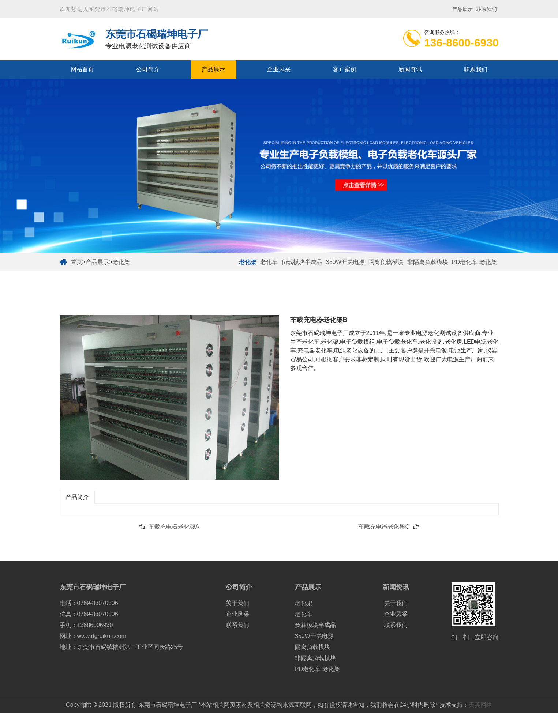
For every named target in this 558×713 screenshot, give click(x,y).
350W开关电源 (345, 262)
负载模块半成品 (301, 262)
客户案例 (344, 69)
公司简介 (148, 69)
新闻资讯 (410, 69)
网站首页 (82, 69)
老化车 (269, 262)
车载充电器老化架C (383, 527)
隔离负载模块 (386, 262)
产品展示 (462, 9)
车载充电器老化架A (174, 527)
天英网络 (480, 705)
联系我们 (486, 9)
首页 (76, 262)
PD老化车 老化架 (474, 262)
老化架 (121, 262)
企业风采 (279, 69)
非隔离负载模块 (427, 262)
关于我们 (237, 603)
